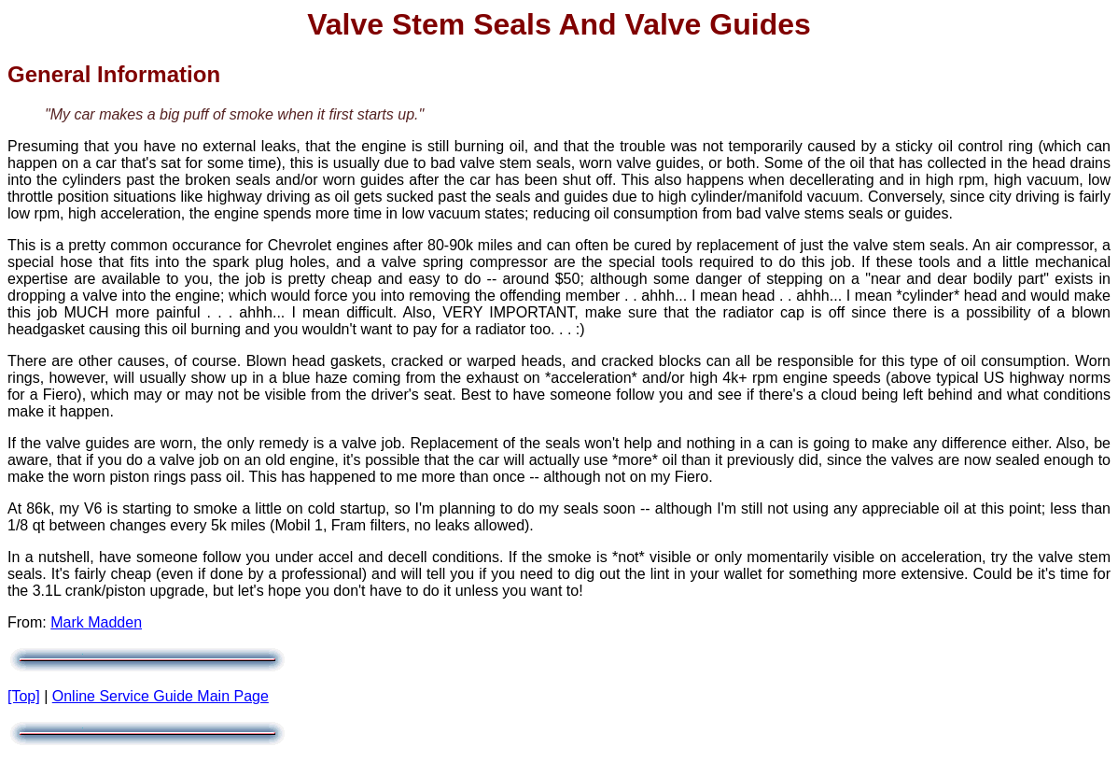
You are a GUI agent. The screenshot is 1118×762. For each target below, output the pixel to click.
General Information (113, 74)
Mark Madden (96, 622)
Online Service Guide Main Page (160, 696)
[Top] (23, 696)
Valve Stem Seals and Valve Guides (559, 24)
